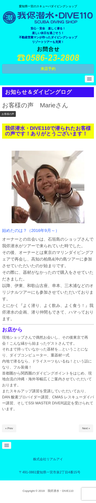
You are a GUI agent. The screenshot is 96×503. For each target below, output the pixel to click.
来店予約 (48, 69)
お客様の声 (8, 114)
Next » (86, 428)
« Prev (9, 428)
